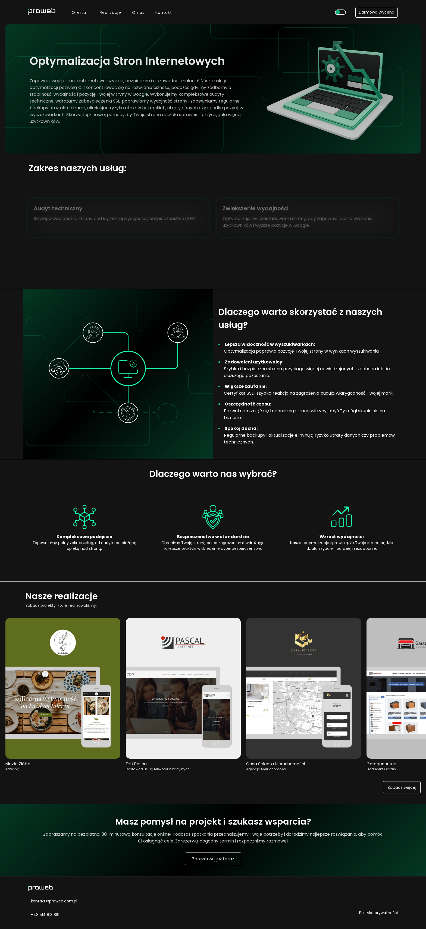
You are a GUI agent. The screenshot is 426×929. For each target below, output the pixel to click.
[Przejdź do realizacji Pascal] (183, 757)
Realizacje (110, 12)
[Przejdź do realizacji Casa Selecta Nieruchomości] (303, 757)
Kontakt (163, 12)
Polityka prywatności (378, 912)
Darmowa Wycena (376, 12)
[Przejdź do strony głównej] (39, 12)
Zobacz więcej (401, 787)
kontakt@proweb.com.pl (52, 901)
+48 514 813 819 (43, 914)
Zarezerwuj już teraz (213, 859)
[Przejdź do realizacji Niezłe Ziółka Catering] (62, 757)
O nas (138, 12)
